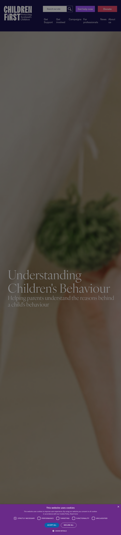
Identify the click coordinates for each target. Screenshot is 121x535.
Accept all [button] (51, 525)
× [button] (118, 507)
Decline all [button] (69, 525)
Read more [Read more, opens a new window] (74, 514)
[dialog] (60, 519)
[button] (60, 530)
